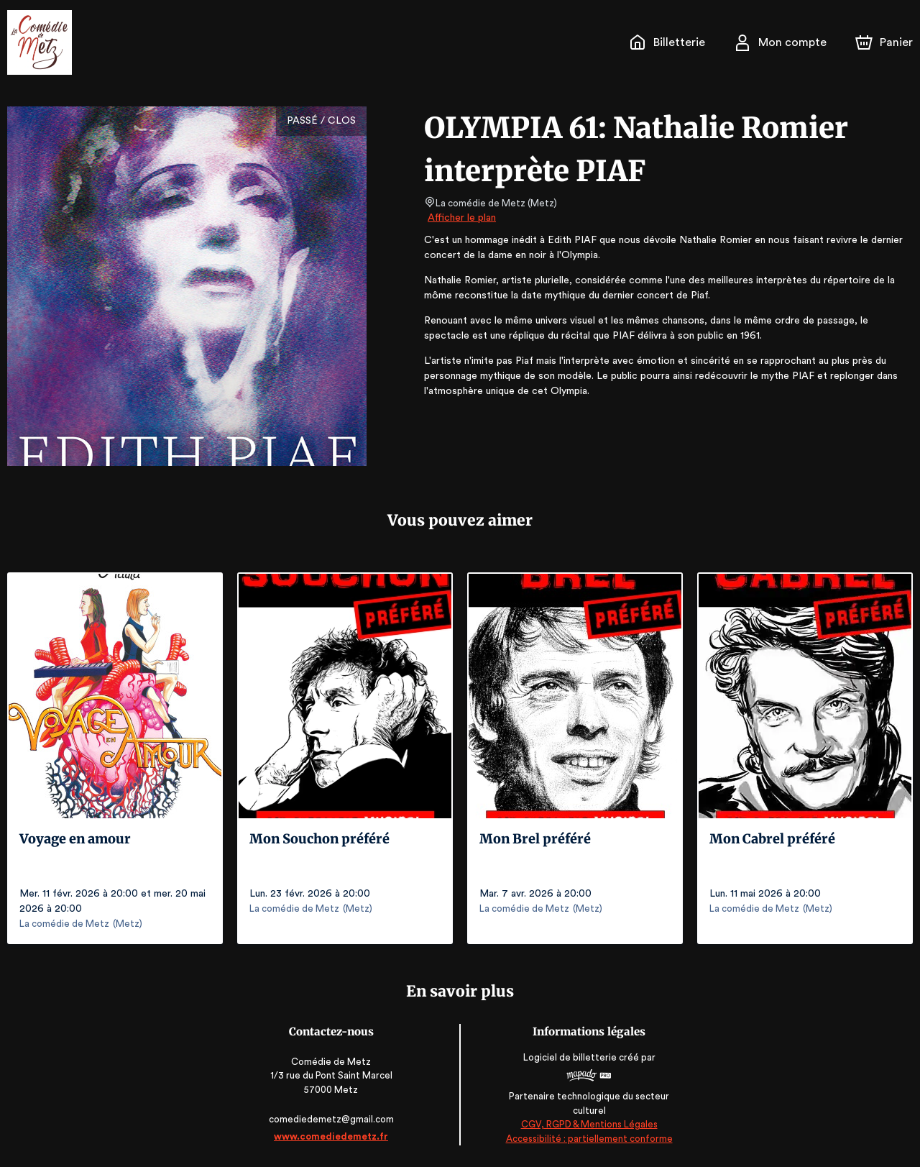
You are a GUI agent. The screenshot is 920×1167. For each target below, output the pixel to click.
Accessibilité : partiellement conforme (587, 1138)
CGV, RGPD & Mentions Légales (587, 1124)
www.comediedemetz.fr (333, 1136)
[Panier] (884, 42)
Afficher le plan (461, 218)
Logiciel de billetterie (569, 1057)
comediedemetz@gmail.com (333, 1119)
